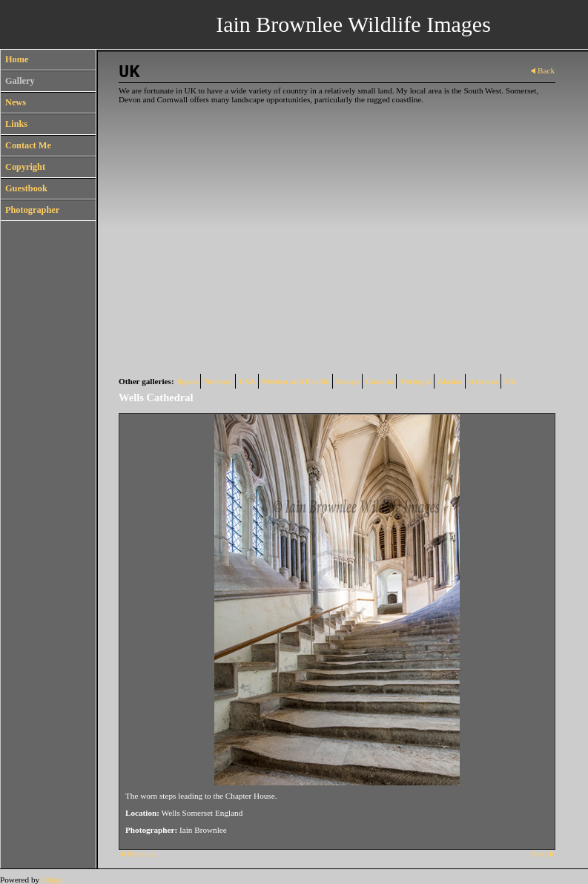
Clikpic (54, 879)
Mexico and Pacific (295, 381)
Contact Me (28, 145)
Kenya (347, 381)
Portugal (415, 381)
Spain (187, 381)
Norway (218, 381)
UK (510, 381)
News (15, 102)
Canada (379, 381)
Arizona (483, 381)
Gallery (20, 81)
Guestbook (26, 188)
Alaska (449, 381)
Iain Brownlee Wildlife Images (353, 24)
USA (247, 381)
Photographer (32, 210)
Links (16, 124)
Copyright (25, 167)
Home (16, 59)
